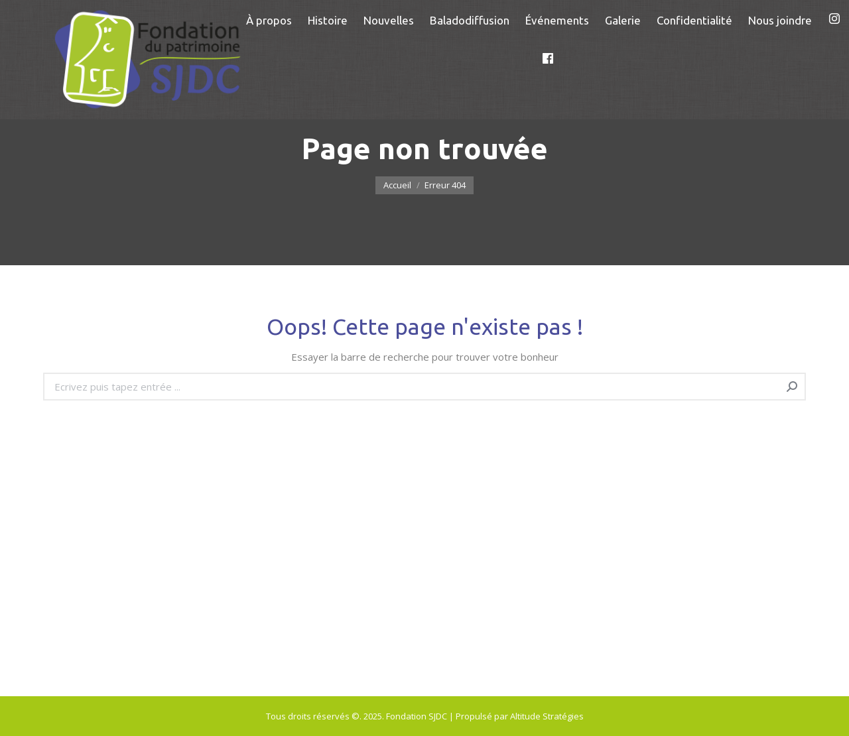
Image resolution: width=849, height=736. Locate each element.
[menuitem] (269, 20)
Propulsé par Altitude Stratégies (520, 716)
